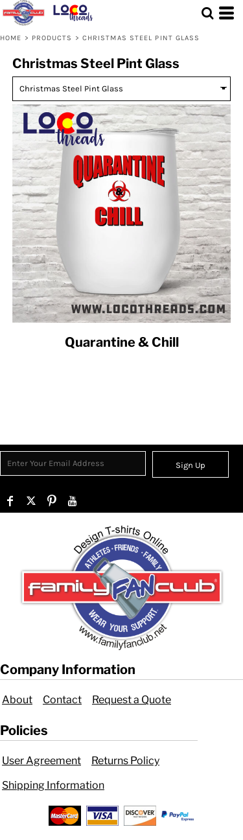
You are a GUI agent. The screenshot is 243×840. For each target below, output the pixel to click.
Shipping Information (53, 785)
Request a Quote (131, 700)
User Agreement (41, 760)
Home (10, 38)
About (17, 700)
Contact (62, 700)
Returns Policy (125, 760)
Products (52, 38)
